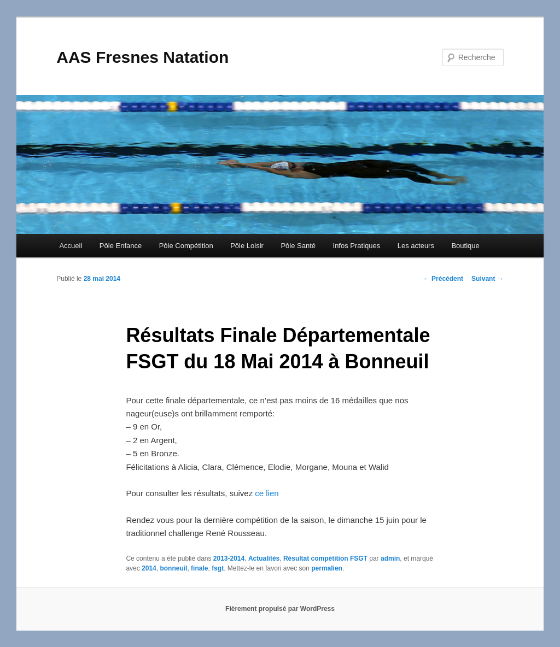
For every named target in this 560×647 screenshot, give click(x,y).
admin (390, 558)
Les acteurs (416, 246)
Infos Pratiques (357, 246)
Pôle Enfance (121, 246)
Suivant (487, 279)
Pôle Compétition (186, 246)
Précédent (443, 279)
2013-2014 (228, 558)
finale (199, 568)
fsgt (218, 568)
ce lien (266, 493)
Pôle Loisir (247, 246)
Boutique (465, 246)
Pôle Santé (298, 246)
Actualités (263, 558)
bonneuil (173, 568)
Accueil (70, 246)
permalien (326, 568)
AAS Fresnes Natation (142, 57)
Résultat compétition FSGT (325, 558)
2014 (149, 568)
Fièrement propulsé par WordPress (280, 609)
